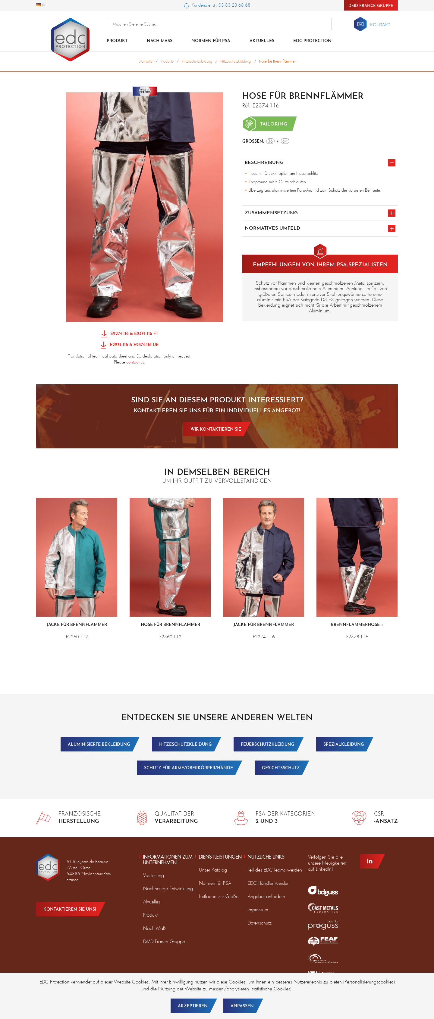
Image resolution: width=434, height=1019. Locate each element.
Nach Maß (159, 41)
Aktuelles (262, 41)
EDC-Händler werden (269, 883)
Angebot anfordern (266, 896)
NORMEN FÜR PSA (210, 41)
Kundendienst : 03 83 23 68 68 (217, 5)
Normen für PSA (215, 883)
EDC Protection (312, 41)
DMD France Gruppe (370, 6)
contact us (135, 362)
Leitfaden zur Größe (218, 896)
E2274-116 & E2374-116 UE (130, 345)
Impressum (258, 909)
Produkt (117, 41)
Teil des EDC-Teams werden (275, 870)
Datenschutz (260, 923)
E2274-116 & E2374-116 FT (129, 334)
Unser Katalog (213, 870)
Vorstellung (153, 875)
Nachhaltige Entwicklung (168, 888)
